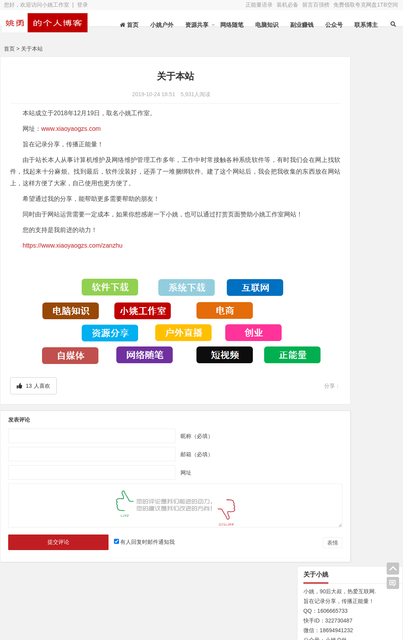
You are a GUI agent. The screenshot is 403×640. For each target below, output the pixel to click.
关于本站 (36, 596)
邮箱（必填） (168, 456)
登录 (82, 5)
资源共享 (197, 24)
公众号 (334, 24)
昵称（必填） (168, 437)
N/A (302, 434)
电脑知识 (267, 24)
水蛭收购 (94, 596)
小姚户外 (161, 24)
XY (110, 621)
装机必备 (287, 5)
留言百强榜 (315, 5)
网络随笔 (232, 24)
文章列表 (152, 596)
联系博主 (366, 24)
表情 (275, 544)
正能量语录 (259, 5)
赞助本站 (152, 607)
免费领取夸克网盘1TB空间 (365, 5)
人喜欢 (33, 387)
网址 (157, 474)
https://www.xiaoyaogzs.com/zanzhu (73, 257)
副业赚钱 (302, 24)
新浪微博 (210, 596)
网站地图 (36, 607)
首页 (9, 49)
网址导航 (367, 594)
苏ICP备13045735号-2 (151, 621)
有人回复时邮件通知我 (130, 543)
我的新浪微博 (367, 616)
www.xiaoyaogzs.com (71, 128)
